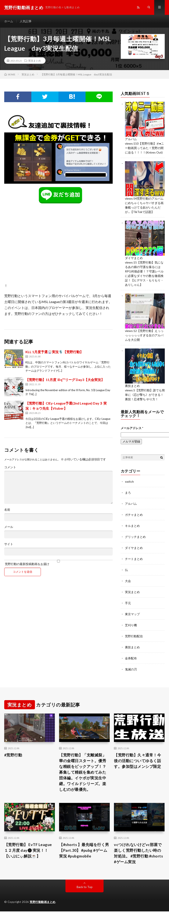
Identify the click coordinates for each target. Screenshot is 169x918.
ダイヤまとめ (134, 258)
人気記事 (26, 21)
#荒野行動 (13, 755)
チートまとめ (134, 559)
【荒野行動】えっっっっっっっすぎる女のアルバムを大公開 (144, 335)
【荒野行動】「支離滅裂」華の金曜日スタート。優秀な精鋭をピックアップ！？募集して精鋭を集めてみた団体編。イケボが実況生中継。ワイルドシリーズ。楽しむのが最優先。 (82, 772)
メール (8, 526)
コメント (10, 467)
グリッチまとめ (135, 537)
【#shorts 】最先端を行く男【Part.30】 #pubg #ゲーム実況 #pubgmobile (84, 850)
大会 (128, 581)
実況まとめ (34, 60)
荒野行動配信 (134, 636)
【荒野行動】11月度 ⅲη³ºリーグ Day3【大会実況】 (64, 380)
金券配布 (131, 658)
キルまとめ (132, 525)
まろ (128, 492)
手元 (128, 603)
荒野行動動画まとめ (42, 902)
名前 (7, 509)
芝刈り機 (131, 625)
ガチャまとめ (134, 514)
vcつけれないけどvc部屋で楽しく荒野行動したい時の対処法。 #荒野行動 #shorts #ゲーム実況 (138, 853)
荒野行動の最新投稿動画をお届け (58, 562)
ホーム (8, 21)
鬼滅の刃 (131, 669)
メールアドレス (132, 428)
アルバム (131, 139)
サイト (8, 544)
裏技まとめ (132, 386)
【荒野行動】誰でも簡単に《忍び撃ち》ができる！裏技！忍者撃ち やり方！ (145, 394)
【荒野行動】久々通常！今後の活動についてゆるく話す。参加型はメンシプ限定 (137, 761)
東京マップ (132, 614)
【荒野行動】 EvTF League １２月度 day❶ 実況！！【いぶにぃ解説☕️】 (28, 850)
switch (129, 481)
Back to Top (85, 887)
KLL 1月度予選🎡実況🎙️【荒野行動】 (54, 352)
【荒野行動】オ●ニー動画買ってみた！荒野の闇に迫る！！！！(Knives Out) (144, 148)
